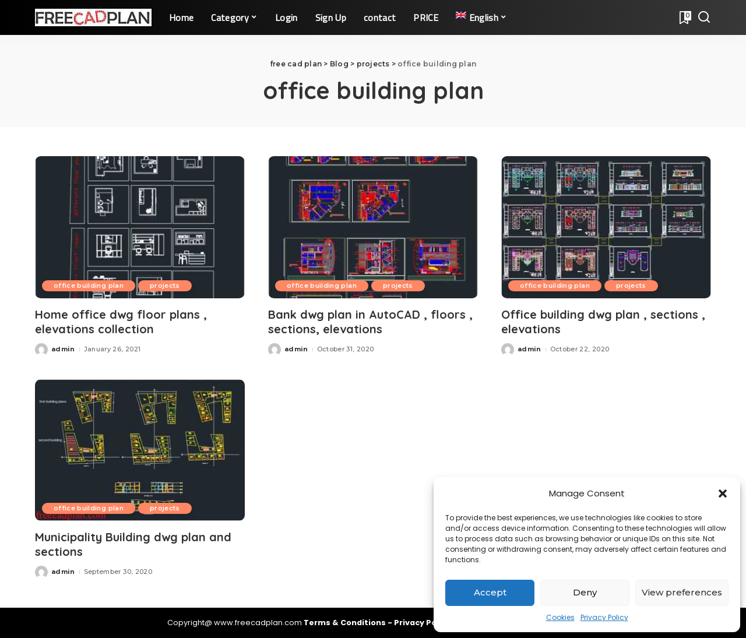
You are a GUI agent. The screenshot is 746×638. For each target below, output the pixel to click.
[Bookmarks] (684, 17)
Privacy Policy (604, 617)
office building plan (89, 285)
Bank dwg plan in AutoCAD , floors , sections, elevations (370, 321)
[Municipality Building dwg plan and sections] (140, 450)
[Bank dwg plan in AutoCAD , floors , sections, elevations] (373, 227)
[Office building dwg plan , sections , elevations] (606, 227)
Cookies (560, 617)
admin (63, 349)
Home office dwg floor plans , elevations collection (121, 321)
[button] (723, 493)
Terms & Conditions (346, 623)
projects (165, 285)
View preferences (682, 592)
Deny (585, 592)
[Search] (704, 17)
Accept (490, 592)
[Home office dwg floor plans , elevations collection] (140, 227)
